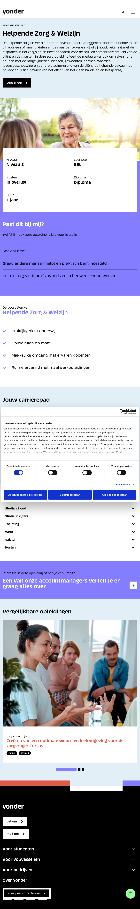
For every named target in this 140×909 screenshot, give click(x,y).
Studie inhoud (70, 508)
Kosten (70, 547)
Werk (70, 532)
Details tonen (122, 484)
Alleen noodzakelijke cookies (25, 495)
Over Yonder (15, 880)
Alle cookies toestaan (114, 495)
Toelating (70, 524)
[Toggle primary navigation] (133, 12)
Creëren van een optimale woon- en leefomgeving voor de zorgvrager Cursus (65, 743)
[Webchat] (130, 894)
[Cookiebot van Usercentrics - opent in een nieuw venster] (122, 411)
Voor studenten (18, 849)
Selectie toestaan (70, 495)
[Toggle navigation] (133, 849)
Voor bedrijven (17, 869)
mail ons (13, 834)
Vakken (70, 540)
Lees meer (14, 82)
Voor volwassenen (21, 859)
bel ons (12, 821)
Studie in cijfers (70, 516)
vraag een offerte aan (24, 893)
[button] (66, 769)
